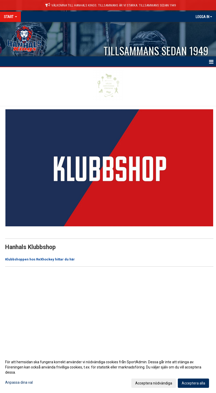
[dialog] (108, 372)
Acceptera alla (193, 383)
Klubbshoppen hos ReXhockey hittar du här (40, 259)
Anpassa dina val (19, 382)
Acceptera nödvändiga (153, 383)
